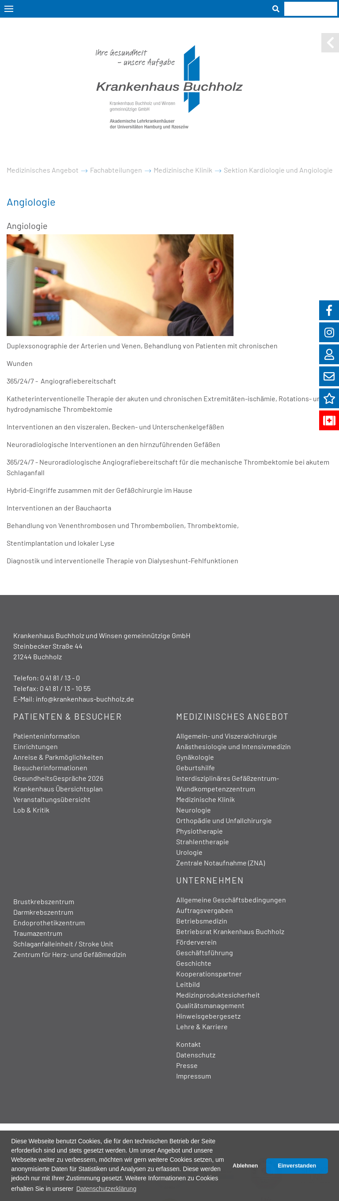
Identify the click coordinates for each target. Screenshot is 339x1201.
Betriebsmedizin (201, 920)
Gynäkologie (195, 757)
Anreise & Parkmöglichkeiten (58, 757)
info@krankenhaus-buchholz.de (85, 699)
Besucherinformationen (50, 767)
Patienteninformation (46, 736)
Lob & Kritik (31, 810)
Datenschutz (195, 1054)
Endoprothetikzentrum (49, 922)
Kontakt (188, 1044)
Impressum (193, 1076)
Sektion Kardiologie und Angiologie (278, 170)
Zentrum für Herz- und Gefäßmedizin (69, 954)
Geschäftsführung (204, 952)
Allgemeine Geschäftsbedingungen (231, 899)
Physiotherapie (199, 831)
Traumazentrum (37, 933)
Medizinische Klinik (183, 170)
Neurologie (193, 810)
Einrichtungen (35, 746)
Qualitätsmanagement (210, 1005)
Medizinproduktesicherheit (218, 994)
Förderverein (196, 942)
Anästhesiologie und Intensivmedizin (233, 746)
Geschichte (193, 963)
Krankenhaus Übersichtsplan (58, 788)
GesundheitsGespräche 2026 (58, 778)
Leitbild (188, 984)
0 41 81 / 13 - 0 (60, 677)
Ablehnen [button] (245, 1166)
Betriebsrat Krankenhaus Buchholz (230, 931)
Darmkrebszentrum (43, 912)
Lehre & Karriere (202, 1026)
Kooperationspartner (209, 973)
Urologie (189, 852)
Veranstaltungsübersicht (51, 799)
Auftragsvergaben (204, 910)
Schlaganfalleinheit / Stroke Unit (63, 943)
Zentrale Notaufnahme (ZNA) (220, 862)
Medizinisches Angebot (43, 170)
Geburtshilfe (195, 767)
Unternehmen (210, 880)
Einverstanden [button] (297, 1166)
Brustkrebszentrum (43, 901)
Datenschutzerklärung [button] (106, 1188)
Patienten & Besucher (67, 716)
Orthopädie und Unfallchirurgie (224, 820)
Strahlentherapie (202, 841)
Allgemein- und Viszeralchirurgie (226, 736)
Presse (187, 1065)
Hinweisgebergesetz (208, 1016)
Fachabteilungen (116, 170)
